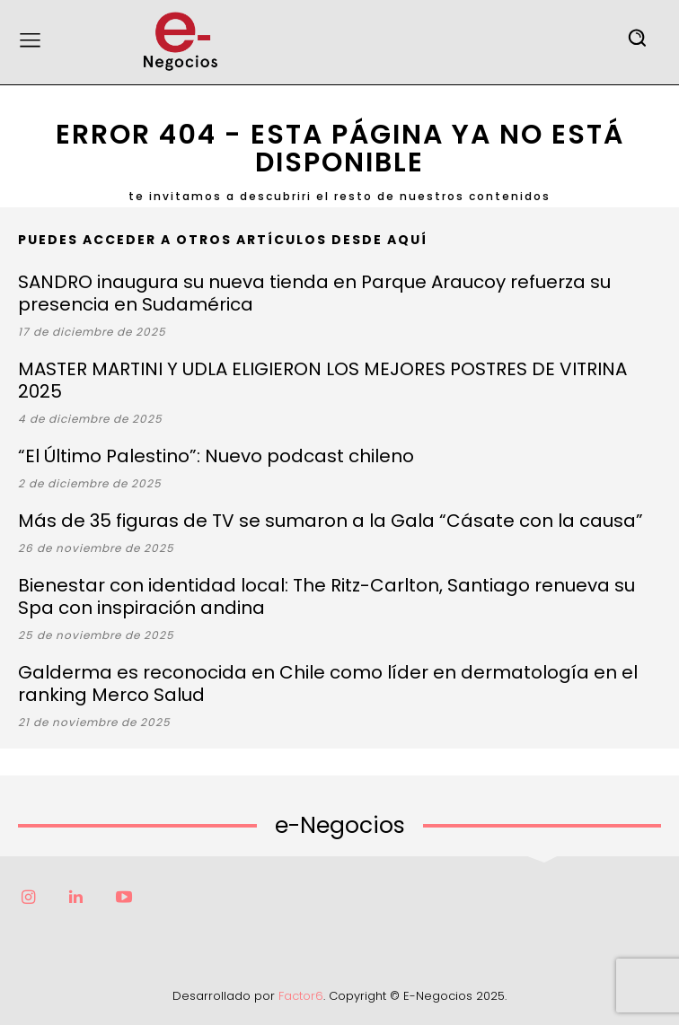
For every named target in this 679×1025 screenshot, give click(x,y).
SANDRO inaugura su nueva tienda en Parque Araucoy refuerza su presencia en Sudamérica (314, 293)
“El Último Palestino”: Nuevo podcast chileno (216, 456)
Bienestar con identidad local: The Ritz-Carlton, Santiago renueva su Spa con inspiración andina (326, 596)
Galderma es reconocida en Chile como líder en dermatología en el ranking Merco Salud (328, 683)
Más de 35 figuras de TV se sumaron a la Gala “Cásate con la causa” (330, 520)
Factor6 (300, 995)
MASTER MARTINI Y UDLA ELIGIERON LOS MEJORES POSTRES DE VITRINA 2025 (322, 380)
